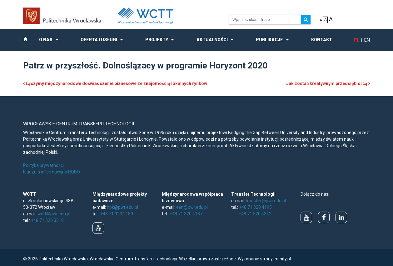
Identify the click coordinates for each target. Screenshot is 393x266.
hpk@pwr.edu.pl (122, 207)
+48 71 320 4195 (255, 207)
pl (357, 40)
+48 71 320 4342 (255, 213)
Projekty (156, 39)
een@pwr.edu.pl (192, 207)
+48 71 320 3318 (47, 220)
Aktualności (212, 39)
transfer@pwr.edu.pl (266, 200)
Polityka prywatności (43, 165)
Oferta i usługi (99, 39)
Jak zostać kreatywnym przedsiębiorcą (328, 83)
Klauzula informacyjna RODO (51, 171)
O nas (45, 39)
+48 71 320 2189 (116, 213)
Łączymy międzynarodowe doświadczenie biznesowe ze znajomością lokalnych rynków (115, 83)
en (367, 40)
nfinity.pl (283, 258)
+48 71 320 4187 (186, 213)
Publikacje (269, 39)
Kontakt (321, 39)
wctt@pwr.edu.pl (53, 213)
